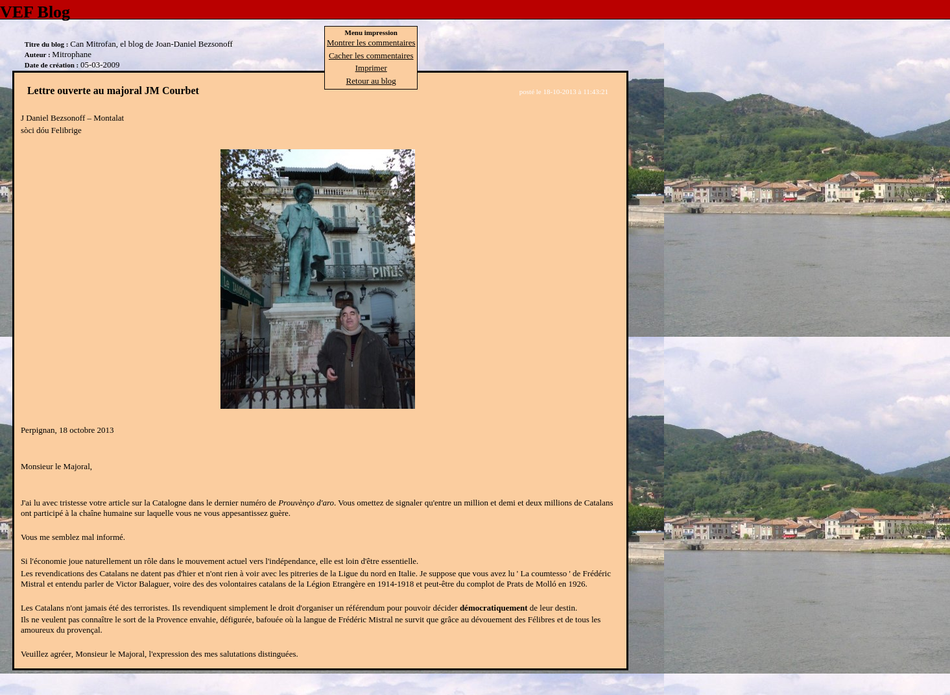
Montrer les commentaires (371, 42)
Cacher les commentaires (371, 55)
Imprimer (371, 68)
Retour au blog (371, 81)
